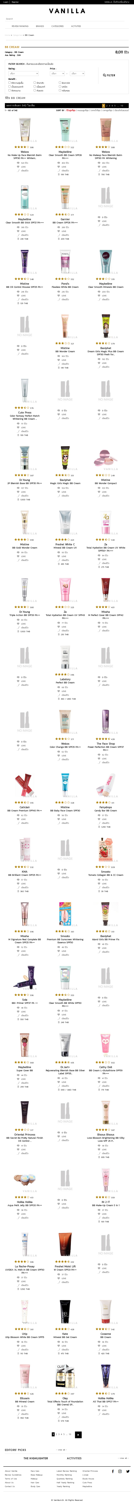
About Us (9, 1482)
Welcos (25, 152)
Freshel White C (65, 544)
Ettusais (24, 1398)
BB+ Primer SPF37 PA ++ (25, 1003)
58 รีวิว (65, 815)
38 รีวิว (105, 1145)
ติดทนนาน (16, 90)
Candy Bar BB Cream (105, 810)
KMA (24, 872)
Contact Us (10, 1486)
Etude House (88, 1478)
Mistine (24, 284)
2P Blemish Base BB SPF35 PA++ (24, 483)
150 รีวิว (105, 359)
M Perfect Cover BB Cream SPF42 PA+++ (105, 616)
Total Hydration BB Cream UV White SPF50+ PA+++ (105, 549)
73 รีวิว (105, 622)
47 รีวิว (65, 1010)
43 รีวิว (65, 1078)
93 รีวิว (65, 552)
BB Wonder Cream (65, 351)
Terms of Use (11, 1478)
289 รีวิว (65, 227)
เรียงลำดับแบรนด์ (121, 110)
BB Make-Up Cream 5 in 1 (105, 1205)
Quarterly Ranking (65, 1478)
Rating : (12, 68)
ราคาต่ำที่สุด (96, 110)
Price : (53, 68)
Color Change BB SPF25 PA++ (65, 747)
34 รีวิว (65, 1409)
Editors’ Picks (15, 1450)
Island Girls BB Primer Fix (105, 939)
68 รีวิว (65, 687)
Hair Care (35, 1482)
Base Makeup (37, 1474)
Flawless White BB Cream (65, 287)
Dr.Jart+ (65, 1067)
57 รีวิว (105, 815)
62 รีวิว (65, 751)
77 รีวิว (65, 622)
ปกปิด (64, 86)
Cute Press (24, 412)
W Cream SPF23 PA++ (65, 1270)
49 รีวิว (65, 947)
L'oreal (85, 1474)
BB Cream (105, 1337)
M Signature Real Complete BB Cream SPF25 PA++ (24, 941)
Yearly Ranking (63, 1486)
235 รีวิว (65, 291)
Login (5, 2)
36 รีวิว (24, 1342)
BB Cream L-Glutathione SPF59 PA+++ (105, 1072)
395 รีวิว (24, 227)
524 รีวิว (24, 162)
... (118, 105)
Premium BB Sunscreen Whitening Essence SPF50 (65, 941)
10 (122, 105)
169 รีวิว (65, 356)
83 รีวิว (24, 619)
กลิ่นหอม (66, 90)
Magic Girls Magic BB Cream (65, 483)
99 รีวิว (24, 552)
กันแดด (40, 90)
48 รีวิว (24, 1007)
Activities (76, 26)
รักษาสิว (40, 83)
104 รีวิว (65, 488)
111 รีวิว (24, 423)
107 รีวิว (24, 488)
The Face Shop (106, 744)
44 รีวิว (24, 1075)
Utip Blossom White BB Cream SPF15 (24, 1337)
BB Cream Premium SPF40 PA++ (24, 810)
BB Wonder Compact (106, 483)
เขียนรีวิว (24, 170)
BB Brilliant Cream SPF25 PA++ (24, 875)
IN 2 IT (106, 1202)
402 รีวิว (105, 162)
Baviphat (105, 348)
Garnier (65, 219)
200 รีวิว (106, 291)
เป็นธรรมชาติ (17, 86)
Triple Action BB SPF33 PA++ (24, 615)
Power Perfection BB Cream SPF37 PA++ (106, 748)
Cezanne (106, 1334)
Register (15, 2)
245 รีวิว (24, 291)
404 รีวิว (65, 162)
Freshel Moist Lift (65, 1266)
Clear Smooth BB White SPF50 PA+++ (65, 1004)
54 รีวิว (105, 879)
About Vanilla (11, 1471)
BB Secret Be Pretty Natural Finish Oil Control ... (24, 1139)
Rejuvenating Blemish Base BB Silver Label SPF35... (65, 1072)
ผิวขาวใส (66, 83)
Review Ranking (20, 26)
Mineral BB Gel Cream (65, 1337)
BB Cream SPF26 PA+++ (65, 222)
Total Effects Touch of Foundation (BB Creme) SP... (65, 1403)
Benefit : (12, 79)
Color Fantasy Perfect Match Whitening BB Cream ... (25, 417)
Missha (106, 612)
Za (105, 544)
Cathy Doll (105, 1067)
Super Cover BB (24, 1070)
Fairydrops (106, 807)
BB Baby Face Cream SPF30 (65, 810)
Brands (40, 26)
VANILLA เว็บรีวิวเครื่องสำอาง (116, 2)
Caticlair (25, 807)
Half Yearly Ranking (65, 1482)
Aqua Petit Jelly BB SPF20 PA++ (25, 1205)
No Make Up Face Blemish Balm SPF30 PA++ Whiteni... (25, 156)
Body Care (35, 1486)
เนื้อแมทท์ (41, 86)
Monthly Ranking (64, 1474)
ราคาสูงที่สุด (107, 110)
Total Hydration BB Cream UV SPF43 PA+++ (65, 616)
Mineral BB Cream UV (65, 548)
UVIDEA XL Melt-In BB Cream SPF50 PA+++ (24, 1271)
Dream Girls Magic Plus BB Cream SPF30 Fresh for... (106, 353)
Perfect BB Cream (65, 682)
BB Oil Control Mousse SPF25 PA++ (24, 287)
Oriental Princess (24, 1135)
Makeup (34, 1478)
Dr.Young (24, 480)
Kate (65, 1334)
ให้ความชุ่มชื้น (17, 83)
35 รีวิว (24, 1406)
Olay (65, 1398)
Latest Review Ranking (67, 1471)
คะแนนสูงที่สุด (83, 110)
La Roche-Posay (24, 1266)
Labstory (65, 679)
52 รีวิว (24, 947)
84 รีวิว (105, 555)
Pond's (65, 284)
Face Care (35, 1471)
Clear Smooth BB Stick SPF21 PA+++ (25, 222)
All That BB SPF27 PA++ (106, 1401)
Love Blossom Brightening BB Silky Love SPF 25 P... (105, 1139)
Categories (57, 26)
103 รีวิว (105, 488)
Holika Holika (24, 1202)
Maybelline (65, 152)
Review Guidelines (13, 1474)
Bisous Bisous (105, 1135)
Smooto (105, 872)
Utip (24, 1334)
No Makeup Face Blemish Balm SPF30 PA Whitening (105, 156)
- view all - (61, 1449)
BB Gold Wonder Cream (24, 548)
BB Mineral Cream (24, 1401)
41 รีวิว (105, 1078)
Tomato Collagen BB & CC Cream (105, 875)
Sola (24, 1000)
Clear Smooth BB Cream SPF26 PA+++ (65, 156)
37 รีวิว (105, 1210)
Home (7, 35)
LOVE (23, 166)
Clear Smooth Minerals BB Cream (105, 287)
